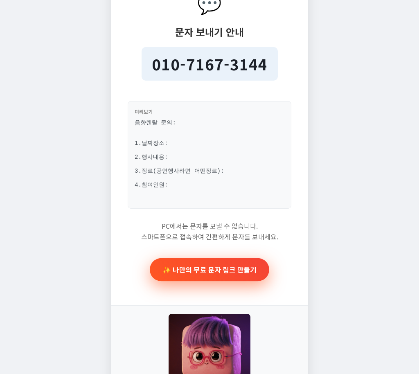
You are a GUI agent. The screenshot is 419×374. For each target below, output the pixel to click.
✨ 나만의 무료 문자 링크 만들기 (210, 276)
